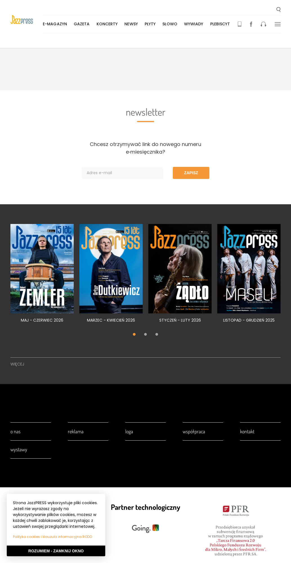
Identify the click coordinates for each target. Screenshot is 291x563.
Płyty (151, 24)
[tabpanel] (42, 276)
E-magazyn (56, 24)
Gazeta (83, 24)
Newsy (132, 24)
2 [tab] (145, 334)
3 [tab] (156, 334)
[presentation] (27, 20)
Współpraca (194, 431)
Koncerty (108, 24)
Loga (129, 431)
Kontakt (247, 431)
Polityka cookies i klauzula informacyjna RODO (52, 536)
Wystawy (18, 449)
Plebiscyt (221, 24)
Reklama (76, 431)
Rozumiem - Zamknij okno (56, 551)
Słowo (171, 24)
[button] (278, 10)
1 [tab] (134, 334)
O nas (15, 431)
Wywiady (195, 24)
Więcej (17, 364)
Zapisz (191, 173)
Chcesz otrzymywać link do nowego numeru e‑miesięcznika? (145, 148)
